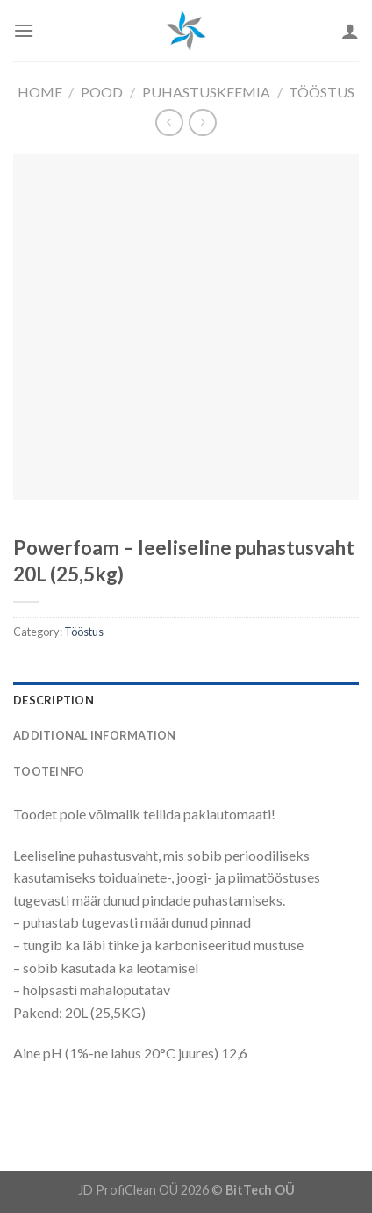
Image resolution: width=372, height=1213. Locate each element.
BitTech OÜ (260, 1189)
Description (53, 700)
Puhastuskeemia (206, 91)
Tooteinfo (48, 771)
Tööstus (321, 91)
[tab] (186, 700)
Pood (102, 91)
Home (40, 91)
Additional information (94, 735)
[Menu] (23, 30)
